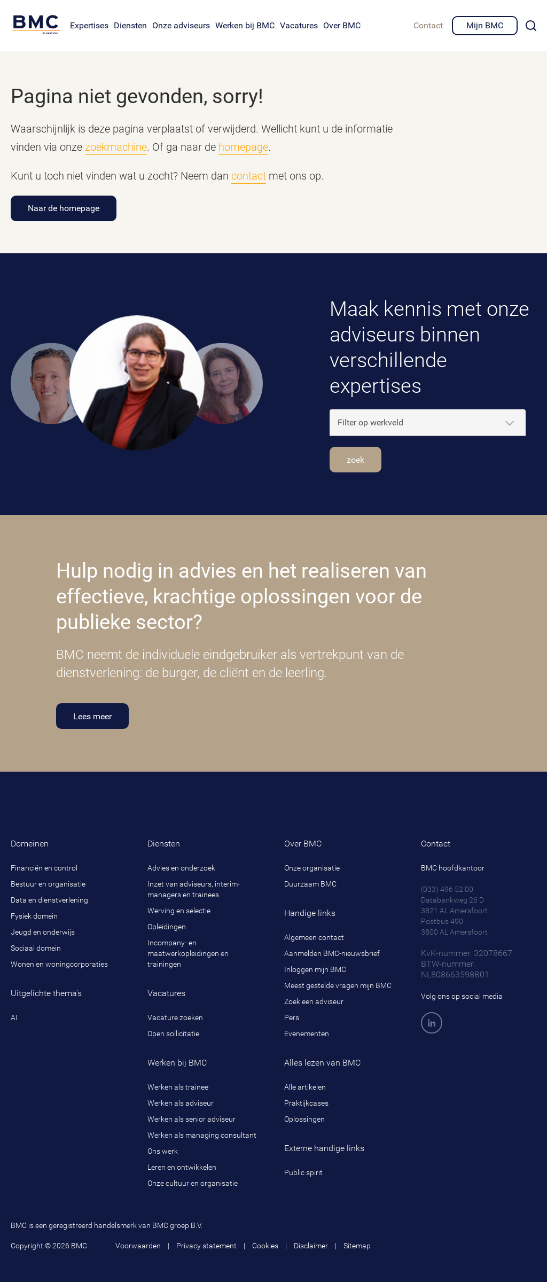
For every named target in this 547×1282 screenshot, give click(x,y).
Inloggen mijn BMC (315, 969)
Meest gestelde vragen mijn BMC (338, 985)
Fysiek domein (34, 916)
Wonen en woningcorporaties (59, 964)
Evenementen (306, 1033)
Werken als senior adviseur (191, 1119)
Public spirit (303, 1172)
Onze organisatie (312, 868)
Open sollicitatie (173, 1033)
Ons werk (162, 1151)
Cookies (265, 1245)
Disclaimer (311, 1245)
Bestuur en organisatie (48, 884)
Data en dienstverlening (49, 900)
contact (248, 175)
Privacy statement (206, 1245)
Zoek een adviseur (313, 1001)
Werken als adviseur (180, 1103)
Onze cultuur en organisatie (192, 1183)
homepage (243, 147)
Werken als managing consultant (201, 1135)
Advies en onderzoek (181, 868)
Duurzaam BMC (310, 884)
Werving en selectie (178, 910)
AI (14, 1017)
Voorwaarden (138, 1245)
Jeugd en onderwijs (43, 932)
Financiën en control (44, 868)
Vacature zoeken (175, 1017)
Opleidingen (166, 926)
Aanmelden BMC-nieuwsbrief (332, 953)
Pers (291, 1017)
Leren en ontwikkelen (181, 1167)
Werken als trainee (177, 1087)
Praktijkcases (306, 1103)
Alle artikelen (305, 1087)
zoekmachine (116, 147)
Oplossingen (304, 1119)
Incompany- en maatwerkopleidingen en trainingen (188, 953)
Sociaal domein (36, 948)
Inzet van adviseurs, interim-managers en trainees (193, 889)
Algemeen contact (314, 937)
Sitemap (357, 1245)
